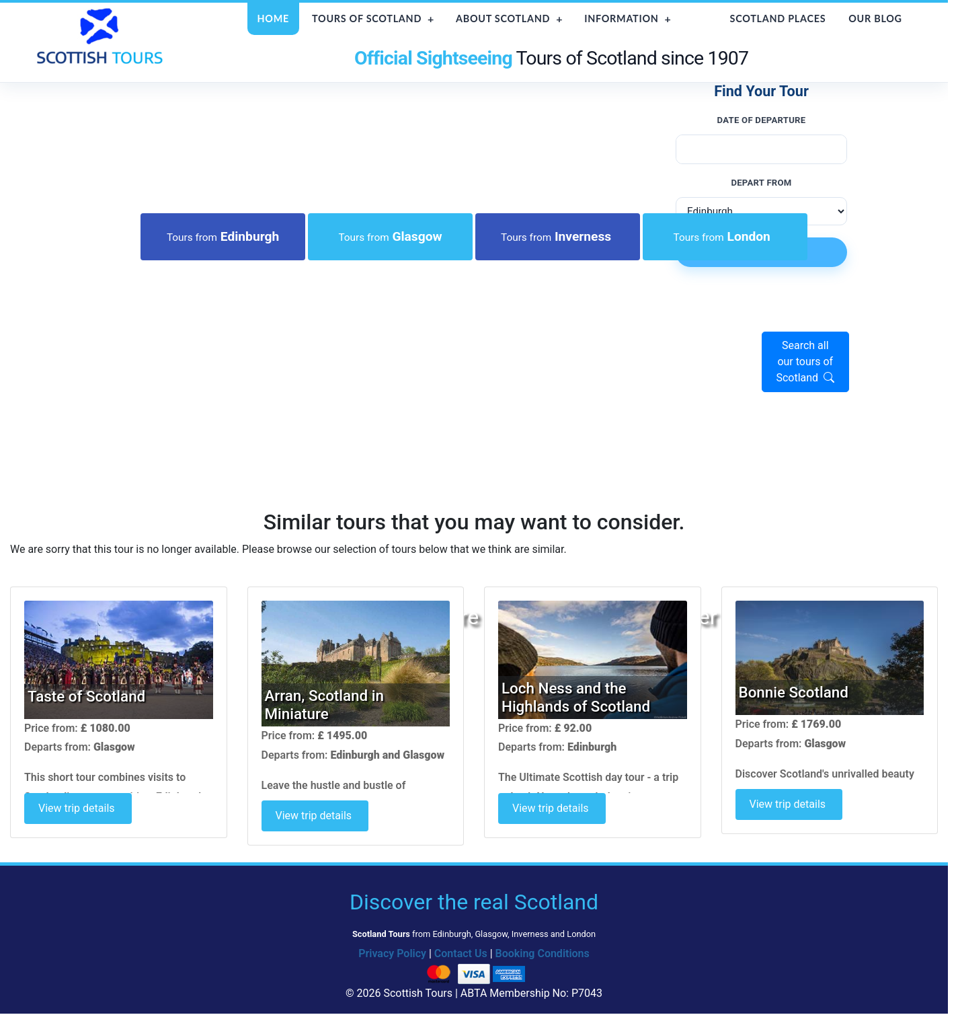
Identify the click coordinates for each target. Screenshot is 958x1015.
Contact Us (460, 953)
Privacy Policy (392, 953)
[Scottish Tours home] (101, 35)
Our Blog (875, 18)
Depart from (761, 183)
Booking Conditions (542, 953)
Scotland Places (778, 18)
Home (273, 18)
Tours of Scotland (367, 18)
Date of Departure (761, 120)
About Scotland (503, 18)
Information (621, 18)
